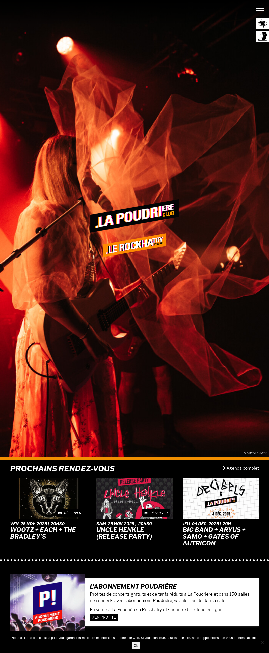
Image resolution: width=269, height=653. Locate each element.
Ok (135, 645)
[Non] (262, 642)
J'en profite (104, 617)
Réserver (69, 513)
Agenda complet (240, 468)
